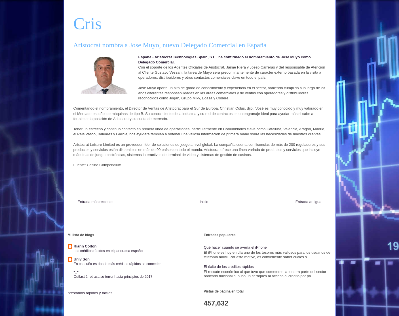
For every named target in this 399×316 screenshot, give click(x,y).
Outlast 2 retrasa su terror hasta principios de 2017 (113, 277)
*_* (76, 272)
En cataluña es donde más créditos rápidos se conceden (118, 264)
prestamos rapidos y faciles (90, 293)
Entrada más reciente (95, 202)
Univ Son (82, 259)
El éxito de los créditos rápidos (229, 266)
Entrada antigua (308, 202)
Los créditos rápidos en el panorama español (108, 251)
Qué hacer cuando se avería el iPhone (235, 247)
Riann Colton (85, 246)
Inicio (204, 202)
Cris (87, 23)
